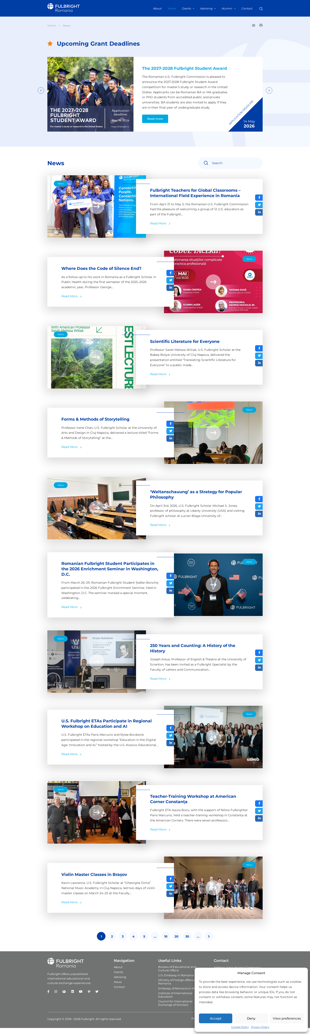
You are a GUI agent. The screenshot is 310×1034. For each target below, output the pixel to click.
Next (269, 93)
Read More (158, 229)
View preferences (287, 1018)
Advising (206, 8)
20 (176, 943)
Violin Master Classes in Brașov (96, 880)
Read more (155, 124)
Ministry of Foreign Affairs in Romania (177, 987)
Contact (247, 8)
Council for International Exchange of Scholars (175, 1009)
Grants (186, 8)
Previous (41, 93)
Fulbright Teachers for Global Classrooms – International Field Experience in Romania (198, 198)
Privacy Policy (260, 1027)
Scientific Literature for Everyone (188, 346)
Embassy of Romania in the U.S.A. (181, 994)
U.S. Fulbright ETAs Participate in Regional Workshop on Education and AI (109, 730)
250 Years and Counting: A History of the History (196, 654)
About (157, 8)
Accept (216, 1018)
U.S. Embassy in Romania (176, 981)
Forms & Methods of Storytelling (98, 424)
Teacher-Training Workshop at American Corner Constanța (196, 805)
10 (165, 943)
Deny (251, 1018)
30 (187, 943)
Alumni (227, 8)
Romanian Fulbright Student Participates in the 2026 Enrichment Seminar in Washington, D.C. (108, 575)
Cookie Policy (240, 1027)
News (172, 8)
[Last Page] (209, 942)
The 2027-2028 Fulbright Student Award (179, 71)
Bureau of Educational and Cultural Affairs (177, 974)
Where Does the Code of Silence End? (104, 274)
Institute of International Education (175, 1001)
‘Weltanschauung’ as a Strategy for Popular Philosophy (190, 500)
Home (51, 25)
